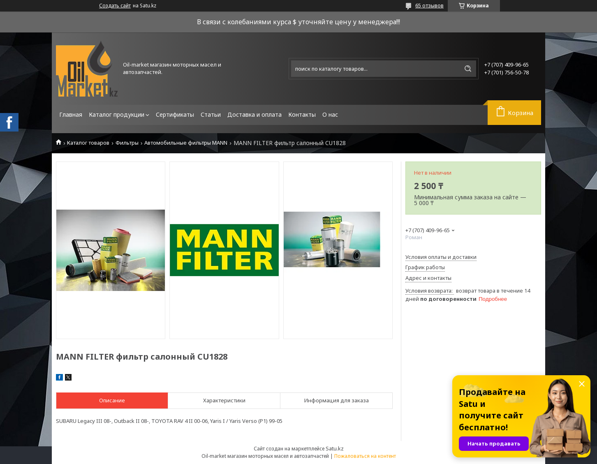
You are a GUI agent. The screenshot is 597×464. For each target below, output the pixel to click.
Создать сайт (115, 6)
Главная (70, 114)
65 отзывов (429, 5)
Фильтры (127, 142)
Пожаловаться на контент (365, 455)
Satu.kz (335, 448)
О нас (330, 114)
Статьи (211, 114)
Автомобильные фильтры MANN (185, 142)
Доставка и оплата (254, 114)
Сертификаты (175, 114)
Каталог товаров (88, 142)
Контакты (302, 114)
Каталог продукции (116, 114)
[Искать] (468, 68)
